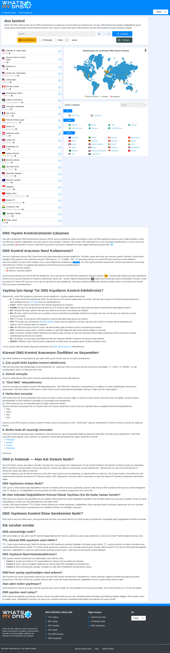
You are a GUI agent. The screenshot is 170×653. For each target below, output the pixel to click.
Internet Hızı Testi (98, 617)
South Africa (94, 154)
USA (72, 154)
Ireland (112, 144)
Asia (111, 125)
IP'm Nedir (34, 302)
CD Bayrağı (47, 40)
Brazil (91, 138)
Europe (132, 125)
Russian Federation (96, 151)
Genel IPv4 (74, 115)
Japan (72, 147)
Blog (96, 649)
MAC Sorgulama (98, 626)
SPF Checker (53, 626)
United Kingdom (95, 144)
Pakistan (73, 151)
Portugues (10, 440)
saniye (74, 40)
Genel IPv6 (96, 115)
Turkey (132, 151)
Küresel (73, 125)
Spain (131, 141)
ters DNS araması (47, 322)
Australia (73, 138)
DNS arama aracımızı (62, 347)
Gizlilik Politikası (108, 649)
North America (75, 128)
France (73, 144)
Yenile (60, 40)
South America (115, 128)
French (9, 445)
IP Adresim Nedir (9, 13)
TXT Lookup (53, 617)
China (72, 141)
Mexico (92, 147)
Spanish (9, 442)
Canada (112, 138)
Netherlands (134, 147)
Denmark (113, 141)
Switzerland (133, 138)
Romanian (10, 448)
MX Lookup (53, 621)
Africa (92, 125)
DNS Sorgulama (25, 13)
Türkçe (138, 618)
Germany (93, 141)
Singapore (113, 151)
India (131, 144)
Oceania (93, 128)
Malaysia (113, 147)
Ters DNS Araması (56, 634)
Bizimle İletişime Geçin (83, 649)
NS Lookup (52, 630)
